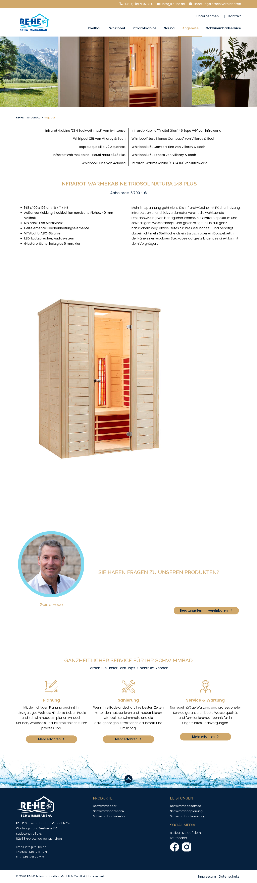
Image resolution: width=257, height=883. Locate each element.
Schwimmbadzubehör (109, 816)
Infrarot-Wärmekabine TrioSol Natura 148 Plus (89, 155)
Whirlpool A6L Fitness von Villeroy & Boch (164, 155)
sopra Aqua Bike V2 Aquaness (102, 147)
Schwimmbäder (104, 806)
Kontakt (234, 16)
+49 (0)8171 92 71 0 (138, 4)
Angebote (190, 28)
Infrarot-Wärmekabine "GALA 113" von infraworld (169, 163)
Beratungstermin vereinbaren (217, 4)
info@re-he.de (173, 4)
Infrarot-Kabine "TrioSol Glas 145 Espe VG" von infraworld (176, 130)
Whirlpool (117, 28)
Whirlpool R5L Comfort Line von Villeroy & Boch (168, 147)
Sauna (169, 28)
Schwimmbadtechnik (108, 811)
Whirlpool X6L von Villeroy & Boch (99, 138)
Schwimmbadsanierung (187, 816)
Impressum (207, 876)
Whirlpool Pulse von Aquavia (103, 163)
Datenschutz (229, 876)
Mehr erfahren (49, 739)
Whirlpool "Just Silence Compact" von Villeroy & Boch (173, 138)
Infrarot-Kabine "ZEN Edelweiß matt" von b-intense (85, 130)
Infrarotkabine (144, 28)
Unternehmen (207, 16)
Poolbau (94, 28)
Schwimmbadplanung (186, 811)
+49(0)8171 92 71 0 (122, 607)
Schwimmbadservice (223, 28)
